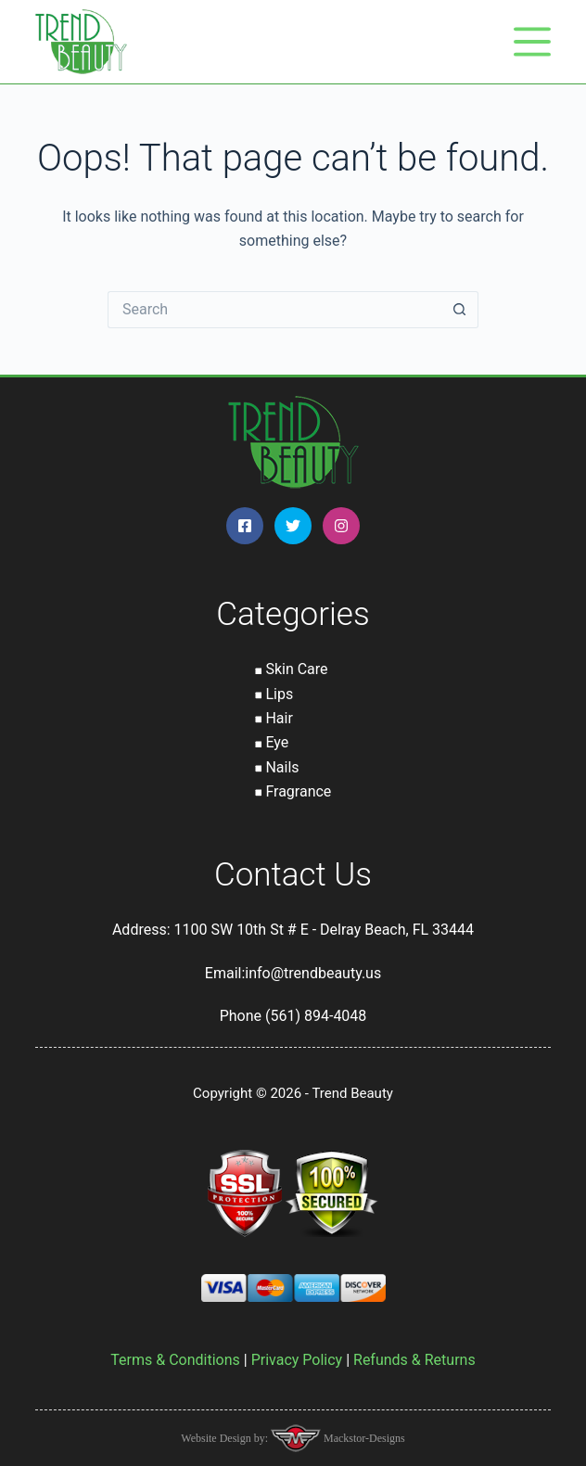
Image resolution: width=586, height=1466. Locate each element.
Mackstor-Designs (363, 1438)
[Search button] (459, 309)
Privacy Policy (297, 1360)
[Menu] (532, 41)
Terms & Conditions (175, 1360)
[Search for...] (274, 309)
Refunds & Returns (414, 1360)
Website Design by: (226, 1438)
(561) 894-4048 (315, 1016)
